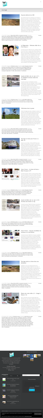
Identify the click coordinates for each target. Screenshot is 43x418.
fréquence (26, 320)
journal (16, 68)
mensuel (7, 101)
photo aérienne (29, 131)
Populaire (4, 375)
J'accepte (31, 389)
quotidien (14, 69)
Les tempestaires (8, 38)
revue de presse (19, 69)
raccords (27, 323)
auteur (9, 317)
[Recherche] (40, 375)
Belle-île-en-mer (17, 36)
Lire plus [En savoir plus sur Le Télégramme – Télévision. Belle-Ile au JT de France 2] (39, 66)
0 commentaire (23, 70)
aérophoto (6, 129)
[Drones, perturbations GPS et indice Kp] (4, 379)
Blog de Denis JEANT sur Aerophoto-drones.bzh (19, 35)
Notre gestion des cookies (28, 416)
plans (30, 322)
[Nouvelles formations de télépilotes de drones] (4, 390)
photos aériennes (7, 132)
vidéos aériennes (17, 70)
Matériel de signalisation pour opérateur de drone (13, 396)
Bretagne (27, 36)
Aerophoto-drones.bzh (12, 129)
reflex (7, 324)
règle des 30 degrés (18, 324)
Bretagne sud (29, 67)
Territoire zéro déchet (29, 224)
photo (25, 131)
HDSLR (29, 320)
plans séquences (8, 323)
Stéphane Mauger (23, 38)
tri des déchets (16, 40)
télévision (29, 69)
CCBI (4, 37)
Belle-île (12, 36)
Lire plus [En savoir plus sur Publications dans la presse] (39, 128)
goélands (3, 38)
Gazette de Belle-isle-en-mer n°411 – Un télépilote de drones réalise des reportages (30, 77)
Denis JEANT (27, 37)
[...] (32, 31)
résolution (24, 324)
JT (25, 100)
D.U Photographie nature (9, 318)
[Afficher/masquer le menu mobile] (40, 1)
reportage (12, 132)
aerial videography (7, 36)
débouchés (15, 318)
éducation (30, 37)
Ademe (3, 36)
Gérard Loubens (30, 253)
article (7, 67)
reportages (16, 132)
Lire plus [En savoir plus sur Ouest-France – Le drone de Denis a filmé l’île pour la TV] (39, 190)
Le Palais (23, 161)
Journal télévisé (21, 68)
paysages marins (16, 162)
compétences (20, 317)
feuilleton (10, 68)
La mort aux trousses (13, 321)
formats (23, 320)
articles (26, 129)
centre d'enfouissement (9, 37)
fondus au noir (18, 320)
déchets (23, 37)
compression (29, 317)
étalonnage (24, 318)
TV (11, 70)
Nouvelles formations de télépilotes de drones (13, 390)
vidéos (13, 70)
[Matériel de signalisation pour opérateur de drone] (4, 396)
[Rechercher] (31, 375)
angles (31, 316)
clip (14, 37)
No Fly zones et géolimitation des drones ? (13, 402)
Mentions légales (5, 410)
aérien (3, 129)
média (30, 68)
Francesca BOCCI (18, 192)
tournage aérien (10, 40)
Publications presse (14, 66)
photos (3, 132)
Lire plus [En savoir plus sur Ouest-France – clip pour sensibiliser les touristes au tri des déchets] (39, 252)
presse (6, 69)
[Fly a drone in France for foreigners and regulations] (4, 385)
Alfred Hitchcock (27, 316)
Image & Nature (7, 321)
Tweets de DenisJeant (32, 379)
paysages (11, 162)
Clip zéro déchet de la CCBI (27, 15)
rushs (27, 324)
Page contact (11, 370)
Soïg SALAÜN (24, 69)
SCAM (29, 324)
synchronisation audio (10, 325)
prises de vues (10, 69)
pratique (12, 323)
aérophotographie (19, 129)
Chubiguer (11, 223)
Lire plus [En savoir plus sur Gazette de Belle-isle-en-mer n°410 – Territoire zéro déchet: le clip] (39, 221)
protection (24, 323)
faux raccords (28, 318)
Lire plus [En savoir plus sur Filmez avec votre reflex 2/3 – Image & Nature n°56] (39, 316)
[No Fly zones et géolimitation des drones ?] (4, 402)
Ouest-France (7, 162)
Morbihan (12, 38)
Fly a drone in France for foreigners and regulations (13, 385)
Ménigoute (9, 322)
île (16, 161)
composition (25, 317)
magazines (20, 131)
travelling (22, 325)
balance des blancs (14, 317)
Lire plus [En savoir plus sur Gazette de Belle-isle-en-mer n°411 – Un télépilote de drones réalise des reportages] (39, 99)
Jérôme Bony (19, 161)
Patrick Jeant (24, 322)
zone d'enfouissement (14, 225)
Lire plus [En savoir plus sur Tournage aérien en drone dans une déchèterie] (39, 283)
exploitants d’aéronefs (10, 131)
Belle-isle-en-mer (23, 36)
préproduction (16, 323)
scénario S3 (28, 162)
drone (7, 68)
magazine (25, 321)
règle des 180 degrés (11, 324)
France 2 (13, 68)
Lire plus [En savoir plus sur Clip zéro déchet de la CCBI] (39, 35)
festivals (3, 320)
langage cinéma (20, 321)
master (6, 322)
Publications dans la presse (27, 108)
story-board (4, 325)
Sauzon (25, 101)
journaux (16, 131)
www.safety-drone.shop (37, 410)
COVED (16, 37)
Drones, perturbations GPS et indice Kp (13, 379)
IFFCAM (3, 321)
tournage (5, 40)
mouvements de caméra (18, 322)
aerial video (4, 160)
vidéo (20, 40)
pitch (28, 322)
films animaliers (7, 320)
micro (13, 322)
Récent (11, 375)
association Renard (5, 317)
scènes (32, 324)
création (3, 318)
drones (5, 131)
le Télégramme (26, 68)
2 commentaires (24, 40)
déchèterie (19, 37)
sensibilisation (17, 38)
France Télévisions (13, 161)
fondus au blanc (13, 320)
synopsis (15, 325)
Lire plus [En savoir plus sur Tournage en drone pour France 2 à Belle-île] (39, 159)
